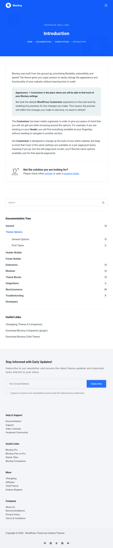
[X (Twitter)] (51, 543)
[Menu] (106, 5)
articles (49, 173)
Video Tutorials (13, 428)
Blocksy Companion (16, 461)
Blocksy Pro (12, 449)
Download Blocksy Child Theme (23, 336)
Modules (56, 271)
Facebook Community (17, 432)
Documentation (13, 421)
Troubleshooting (56, 296)
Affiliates (10, 482)
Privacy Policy (13, 514)
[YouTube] (62, 543)
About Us (10, 507)
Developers (12, 301)
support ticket (71, 173)
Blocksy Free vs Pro (15, 453)
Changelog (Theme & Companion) (24, 324)
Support (10, 425)
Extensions (56, 265)
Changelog (11, 478)
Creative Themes (56, 533)
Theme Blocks (56, 277)
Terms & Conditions (16, 518)
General (56, 226)
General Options (59, 239)
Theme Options (14, 232)
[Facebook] (45, 543)
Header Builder (14, 252)
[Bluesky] (68, 543)
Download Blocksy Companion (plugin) (27, 330)
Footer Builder (13, 258)
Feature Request (14, 489)
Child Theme (12, 486)
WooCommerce (56, 289)
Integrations (56, 283)
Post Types (59, 245)
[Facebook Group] (56, 543)
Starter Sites (12, 457)
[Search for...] (53, 202)
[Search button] (103, 202)
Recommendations (15, 510)
